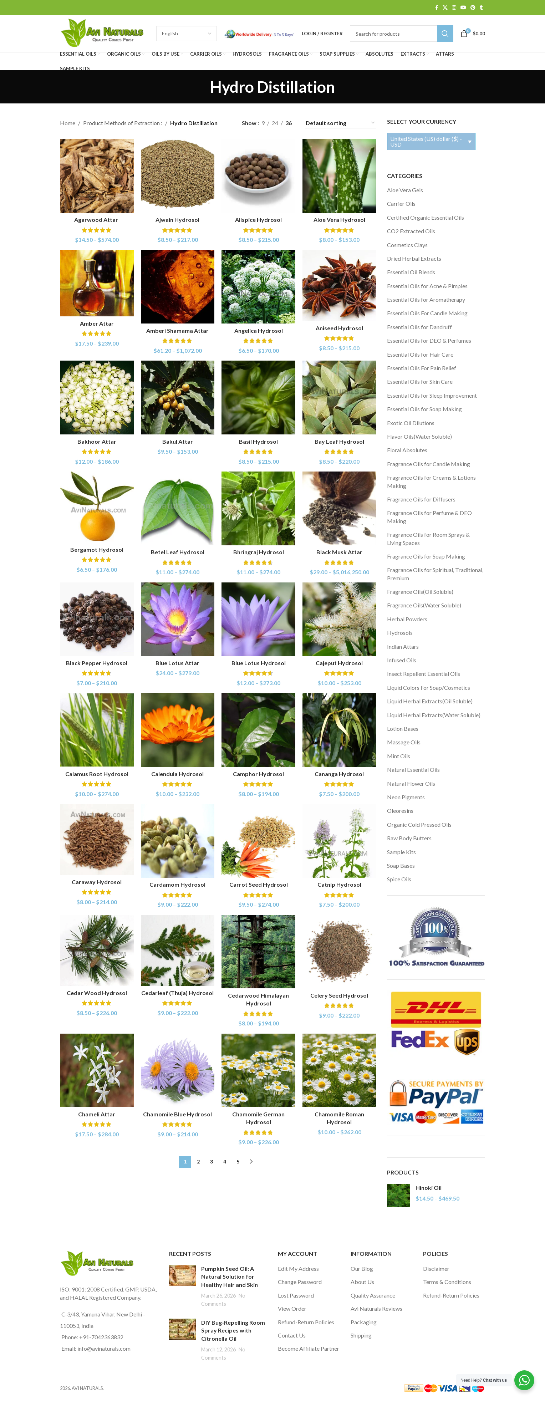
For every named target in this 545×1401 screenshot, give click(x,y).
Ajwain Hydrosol (177, 219)
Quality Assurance (373, 1295)
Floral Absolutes (407, 450)
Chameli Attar (96, 1114)
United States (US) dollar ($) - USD (426, 141)
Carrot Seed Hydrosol (258, 884)
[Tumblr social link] (481, 7)
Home (67, 122)
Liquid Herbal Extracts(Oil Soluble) (430, 701)
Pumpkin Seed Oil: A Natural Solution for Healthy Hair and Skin (229, 1276)
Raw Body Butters (409, 838)
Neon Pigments (406, 797)
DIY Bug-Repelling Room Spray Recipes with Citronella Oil (233, 1330)
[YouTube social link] (463, 7)
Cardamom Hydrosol (177, 884)
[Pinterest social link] (473, 7)
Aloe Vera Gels (405, 190)
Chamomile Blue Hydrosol (177, 1114)
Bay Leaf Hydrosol (339, 441)
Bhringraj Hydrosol (258, 552)
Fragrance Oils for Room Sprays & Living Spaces (428, 538)
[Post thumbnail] (182, 1286)
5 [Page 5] (237, 1161)
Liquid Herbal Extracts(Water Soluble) (433, 715)
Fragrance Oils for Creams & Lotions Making (431, 481)
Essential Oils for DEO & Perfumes (429, 340)
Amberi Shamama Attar (177, 330)
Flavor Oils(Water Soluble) (419, 436)
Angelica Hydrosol (258, 330)
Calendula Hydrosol (177, 773)
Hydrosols (400, 632)
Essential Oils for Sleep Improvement (432, 395)
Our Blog (362, 1268)
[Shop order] (340, 123)
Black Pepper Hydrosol (96, 662)
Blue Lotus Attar (177, 662)
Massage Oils (404, 742)
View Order (292, 1308)
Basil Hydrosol (258, 441)
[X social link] (445, 7)
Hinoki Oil (429, 1187)
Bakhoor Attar (96, 441)
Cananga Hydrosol (339, 773)
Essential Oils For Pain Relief (421, 368)
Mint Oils (398, 756)
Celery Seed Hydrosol (339, 995)
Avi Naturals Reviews (376, 1308)
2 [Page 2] (198, 1161)
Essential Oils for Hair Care (420, 354)
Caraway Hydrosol (97, 881)
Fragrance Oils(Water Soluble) (424, 605)
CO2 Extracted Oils (411, 231)
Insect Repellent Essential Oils (423, 673)
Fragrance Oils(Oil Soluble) (420, 591)
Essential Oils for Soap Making (424, 409)
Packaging (364, 1322)
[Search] (401, 33)
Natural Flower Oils (411, 783)
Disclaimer (436, 1268)
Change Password (300, 1281)
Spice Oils (399, 879)
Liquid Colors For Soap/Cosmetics (428, 687)
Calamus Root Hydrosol (96, 773)
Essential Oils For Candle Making (427, 313)
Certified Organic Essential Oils (425, 217)
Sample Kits (401, 852)
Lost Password (296, 1295)
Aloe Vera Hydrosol (339, 219)
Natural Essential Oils (413, 769)
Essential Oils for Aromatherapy (426, 299)
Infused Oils (401, 660)
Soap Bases (401, 865)
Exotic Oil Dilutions (410, 422)
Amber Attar (97, 323)
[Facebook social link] (436, 7)
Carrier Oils (401, 203)
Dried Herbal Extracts (414, 258)
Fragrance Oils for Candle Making (428, 463)
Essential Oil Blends (411, 272)
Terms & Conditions (447, 1281)
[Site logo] (104, 32)
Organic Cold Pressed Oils (419, 824)
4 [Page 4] (224, 1161)
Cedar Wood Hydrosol (97, 992)
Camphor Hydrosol (258, 773)
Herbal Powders (407, 619)
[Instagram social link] (454, 7)
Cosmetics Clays (407, 244)
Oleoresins (400, 810)
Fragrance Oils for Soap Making (426, 556)
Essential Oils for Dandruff (419, 326)
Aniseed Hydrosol (339, 328)
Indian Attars (403, 646)
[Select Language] (186, 33)
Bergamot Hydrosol (96, 549)
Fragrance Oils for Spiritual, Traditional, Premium (435, 573)
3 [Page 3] (211, 1161)
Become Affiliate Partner (308, 1348)
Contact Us (292, 1335)
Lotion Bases (402, 728)
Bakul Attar (177, 441)
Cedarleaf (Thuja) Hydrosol (177, 992)
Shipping (361, 1335)
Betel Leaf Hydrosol (177, 552)
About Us (362, 1281)
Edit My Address (298, 1268)
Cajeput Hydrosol (339, 662)
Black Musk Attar (339, 552)
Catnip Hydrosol (339, 884)
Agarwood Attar (96, 219)
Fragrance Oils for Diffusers (421, 499)
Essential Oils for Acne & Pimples (427, 285)
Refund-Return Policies (306, 1322)
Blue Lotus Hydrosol (258, 662)
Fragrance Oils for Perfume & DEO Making (429, 516)
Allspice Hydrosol (258, 219)
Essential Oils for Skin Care (420, 381)
